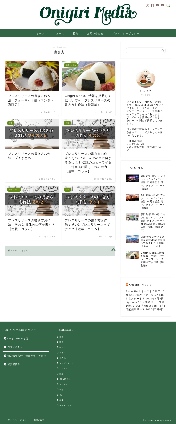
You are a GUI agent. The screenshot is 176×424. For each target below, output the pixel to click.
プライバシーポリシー (126, 33)
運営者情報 (135, 141)
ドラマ (62, 353)
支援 (61, 337)
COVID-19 (64, 379)
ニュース (58, 33)
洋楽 (61, 374)
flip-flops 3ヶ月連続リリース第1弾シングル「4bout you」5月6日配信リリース (146, 306)
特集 (75, 33)
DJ (60, 395)
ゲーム (62, 347)
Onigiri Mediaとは (18, 338)
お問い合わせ (95, 33)
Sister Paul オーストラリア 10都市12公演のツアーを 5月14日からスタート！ (145, 295)
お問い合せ (39, 420)
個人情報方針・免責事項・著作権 (26, 356)
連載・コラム (65, 405)
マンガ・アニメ (66, 363)
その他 (62, 358)
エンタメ (63, 384)
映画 (61, 342)
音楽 (61, 389)
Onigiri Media (140, 284)
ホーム (40, 33)
